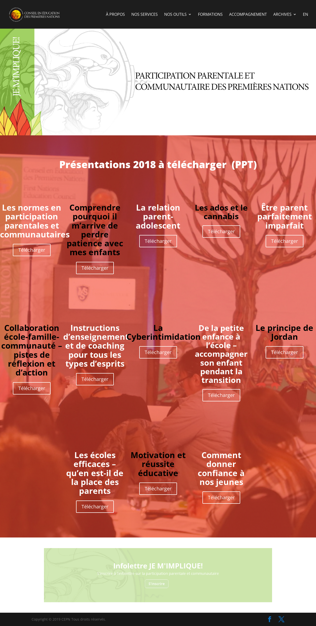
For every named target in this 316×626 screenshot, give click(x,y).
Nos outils (175, 15)
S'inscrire (157, 581)
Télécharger (31, 250)
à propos (115, 15)
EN (305, 15)
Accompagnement (248, 15)
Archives (282, 15)
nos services (144, 15)
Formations (210, 15)
